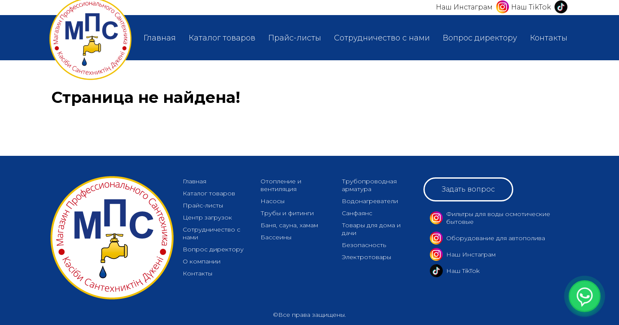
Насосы (272, 201)
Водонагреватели (370, 201)
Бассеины (275, 237)
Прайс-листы (294, 38)
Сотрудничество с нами (382, 38)
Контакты (548, 38)
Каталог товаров (222, 38)
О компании (202, 261)
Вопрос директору (480, 38)
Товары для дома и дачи (371, 229)
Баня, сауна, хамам (289, 225)
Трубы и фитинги (287, 213)
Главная (160, 38)
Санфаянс (357, 213)
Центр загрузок (207, 217)
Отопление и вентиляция (280, 185)
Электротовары (366, 257)
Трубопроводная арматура (369, 185)
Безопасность (364, 245)
